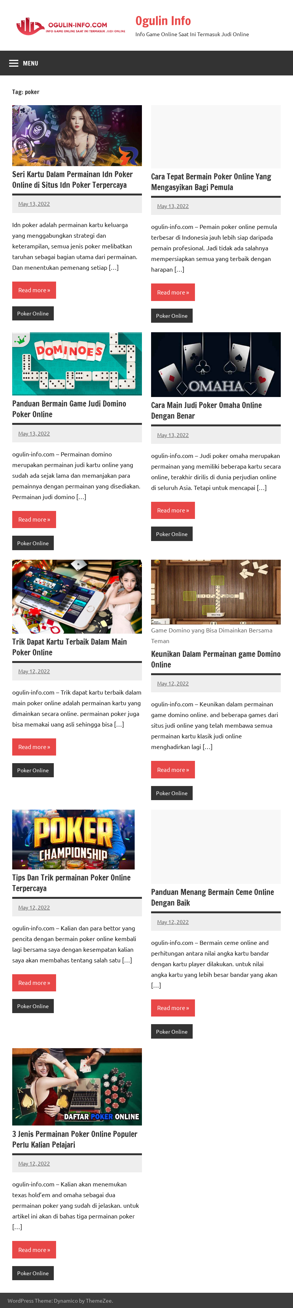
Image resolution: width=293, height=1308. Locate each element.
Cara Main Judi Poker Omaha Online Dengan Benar (206, 410)
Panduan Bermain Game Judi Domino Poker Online (69, 409)
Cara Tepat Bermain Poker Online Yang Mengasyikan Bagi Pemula (211, 182)
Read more (32, 289)
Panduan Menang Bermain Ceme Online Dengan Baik (212, 897)
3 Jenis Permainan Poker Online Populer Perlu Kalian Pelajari (74, 1139)
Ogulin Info (163, 20)
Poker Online (33, 313)
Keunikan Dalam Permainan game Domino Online (216, 659)
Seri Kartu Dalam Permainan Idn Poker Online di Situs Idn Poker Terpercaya (72, 180)
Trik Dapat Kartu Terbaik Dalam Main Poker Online (69, 647)
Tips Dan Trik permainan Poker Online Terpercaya (71, 883)
